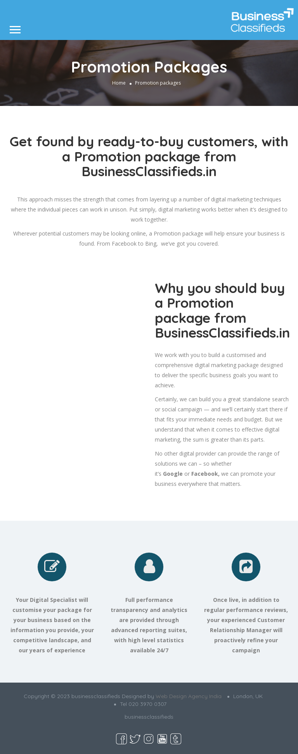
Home (119, 83)
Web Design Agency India (189, 696)
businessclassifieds (149, 716)
